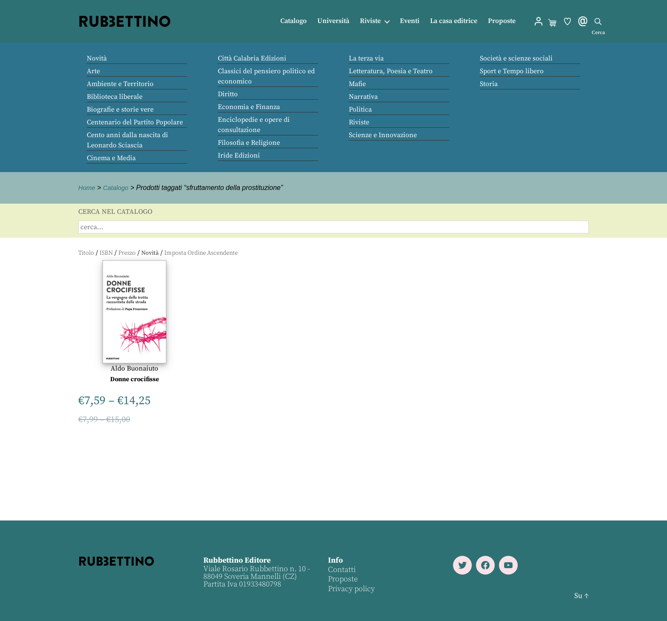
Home (87, 187)
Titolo (86, 253)
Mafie (357, 84)
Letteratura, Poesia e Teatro (391, 71)
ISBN (106, 253)
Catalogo (293, 21)
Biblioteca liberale (115, 96)
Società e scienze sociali (516, 58)
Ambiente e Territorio (120, 84)
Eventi (409, 21)
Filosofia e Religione (249, 142)
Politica (360, 109)
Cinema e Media (111, 158)
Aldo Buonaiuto (134, 368)
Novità (97, 58)
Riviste (370, 21)
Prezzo (127, 253)
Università (333, 21)
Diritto (228, 94)
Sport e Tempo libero (512, 71)
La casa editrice (453, 21)
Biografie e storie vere (120, 109)
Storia (489, 84)
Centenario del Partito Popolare (135, 122)
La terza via (366, 58)
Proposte (502, 21)
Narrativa (363, 96)
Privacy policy (351, 589)
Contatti (341, 570)
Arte (93, 71)
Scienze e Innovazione (383, 135)
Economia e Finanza (249, 107)
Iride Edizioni (239, 155)
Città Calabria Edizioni (252, 58)
